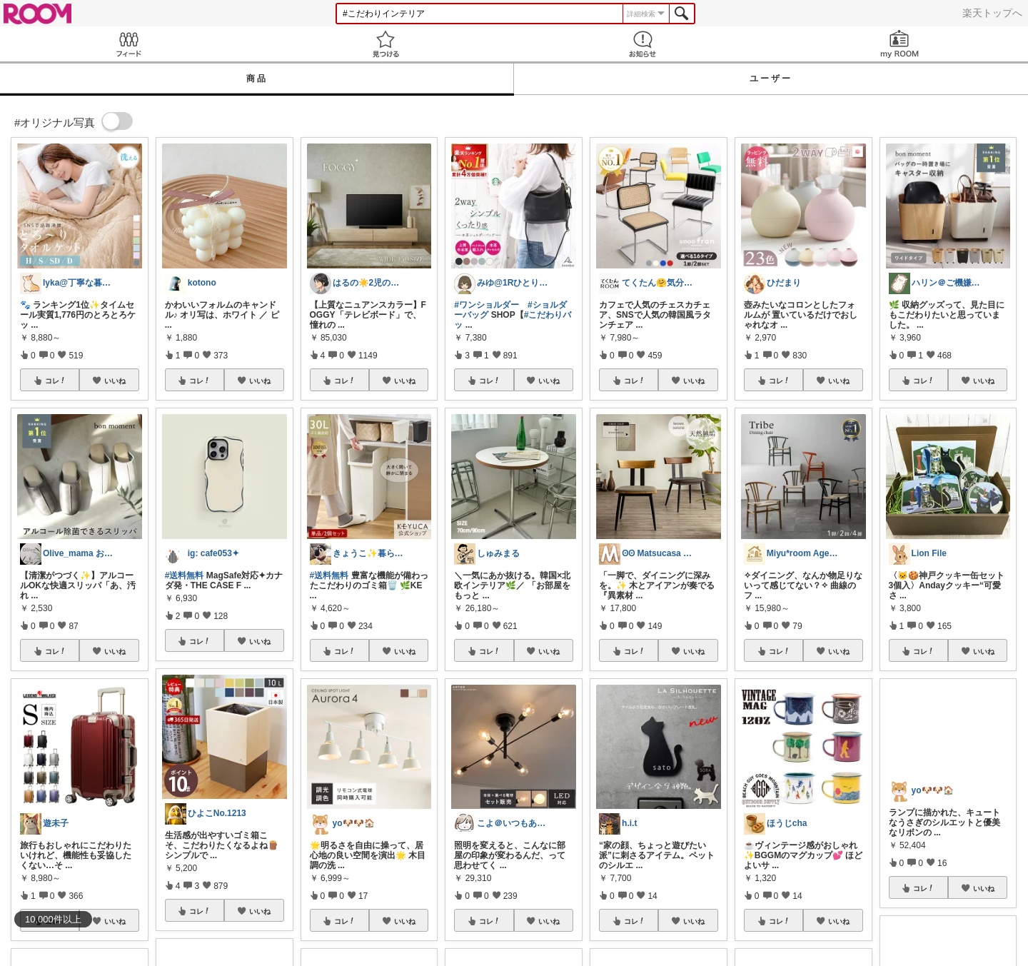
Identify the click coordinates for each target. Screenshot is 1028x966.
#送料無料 (184, 575)
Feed (128, 43)
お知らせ (642, 43)
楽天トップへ (992, 13)
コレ (55, 380)
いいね (115, 380)
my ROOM (899, 43)
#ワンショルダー (486, 305)
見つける (385, 43)
